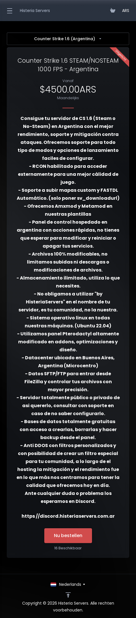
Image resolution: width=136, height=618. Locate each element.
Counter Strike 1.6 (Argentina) (68, 39)
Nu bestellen (68, 535)
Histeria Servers (35, 10)
